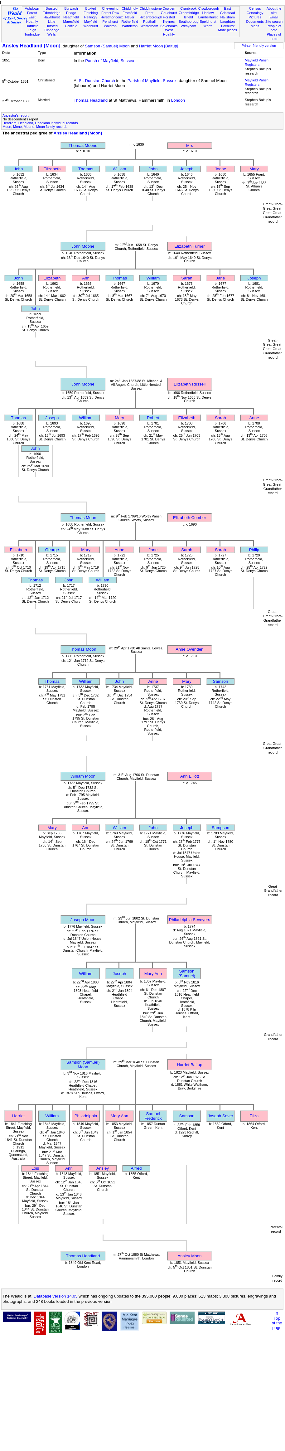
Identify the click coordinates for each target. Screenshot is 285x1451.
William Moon (82, 776)
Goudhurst (169, 13)
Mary (254, 169)
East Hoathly (32, 19)
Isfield (188, 17)
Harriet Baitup (189, 1064)
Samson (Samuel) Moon (107, 46)
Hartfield (32, 26)
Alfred (136, 1168)
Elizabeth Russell (189, 384)
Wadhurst (90, 26)
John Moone (82, 246)
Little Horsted (52, 24)
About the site (274, 11)
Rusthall (149, 21)
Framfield (130, 13)
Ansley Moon (189, 1256)
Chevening (110, 8)
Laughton (227, 21)
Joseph (187, 169)
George (52, 549)
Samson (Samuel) (186, 973)
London (178, 100)
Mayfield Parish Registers (256, 62)
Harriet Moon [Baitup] (158, 46)
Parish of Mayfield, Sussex (109, 60)
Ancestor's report (15, 115)
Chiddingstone (151, 8)
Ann (85, 278)
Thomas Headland (91, 100)
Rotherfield (129, 21)
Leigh (32, 30)
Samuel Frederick (153, 1116)
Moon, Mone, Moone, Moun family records (34, 127)
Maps (255, 26)
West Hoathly (169, 32)
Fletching (91, 13)
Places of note (274, 36)
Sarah (186, 278)
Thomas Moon (83, 517)
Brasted (51, 8)
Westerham (149, 26)
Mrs (189, 145)
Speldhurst (208, 21)
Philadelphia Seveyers (189, 919)
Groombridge (189, 13)
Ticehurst (227, 26)
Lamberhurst (208, 17)
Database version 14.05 (56, 1296)
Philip (254, 549)
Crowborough (208, 8)
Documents (255, 21)
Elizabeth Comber (189, 517)
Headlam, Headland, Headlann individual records (40, 123)
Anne (254, 417)
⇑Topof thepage (277, 1320)
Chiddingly (130, 8)
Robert (153, 417)
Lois (35, 1168)
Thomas (85, 169)
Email (274, 17)
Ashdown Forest (32, 11)
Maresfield (71, 21)
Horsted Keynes (169, 19)
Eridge (71, 13)
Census (255, 8)
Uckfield (71, 26)
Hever (129, 17)
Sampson (220, 827)
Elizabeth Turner (189, 246)
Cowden (168, 8)
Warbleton (130, 26)
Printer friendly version (259, 45)
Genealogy (255, 13)
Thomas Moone (83, 145)
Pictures (255, 17)
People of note (274, 28)
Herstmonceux (111, 17)
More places (227, 30)
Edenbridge (51, 13)
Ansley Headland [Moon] (31, 45)
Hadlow (208, 13)
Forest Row (110, 13)
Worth (207, 26)
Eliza (254, 1116)
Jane (220, 278)
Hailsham (227, 17)
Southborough (189, 21)
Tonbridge (32, 34)
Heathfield (71, 17)
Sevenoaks (168, 26)
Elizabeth (52, 169)
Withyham (188, 26)
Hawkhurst (51, 17)
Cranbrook (188, 8)
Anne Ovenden (190, 649)
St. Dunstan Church (97, 80)
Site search (274, 21)
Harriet (18, 1116)
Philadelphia (86, 1116)
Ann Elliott (189, 776)
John (18, 169)
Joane (220, 169)
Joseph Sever (220, 1116)
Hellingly (90, 17)
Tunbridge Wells (52, 32)
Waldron (110, 26)
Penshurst (110, 21)
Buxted (90, 8)
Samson (220, 681)
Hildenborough (151, 17)
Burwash (71, 8)
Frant (149, 13)
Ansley (102, 1168)
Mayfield (90, 21)
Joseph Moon (82, 919)
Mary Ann (153, 973)
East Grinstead (227, 11)
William (119, 169)
